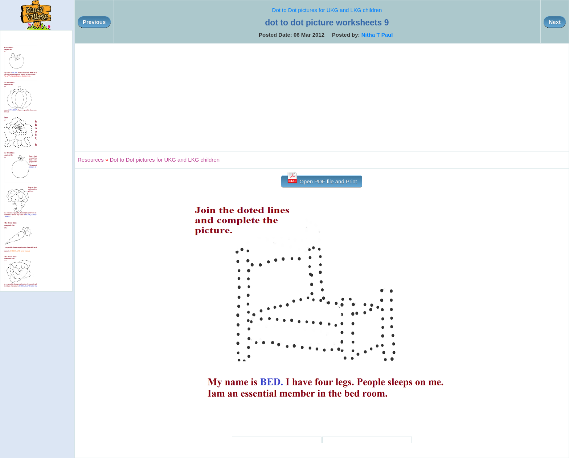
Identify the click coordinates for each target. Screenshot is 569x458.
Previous (94, 22)
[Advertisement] (322, 97)
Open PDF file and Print (321, 180)
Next (555, 22)
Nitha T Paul (377, 35)
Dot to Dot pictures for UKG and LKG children (327, 10)
